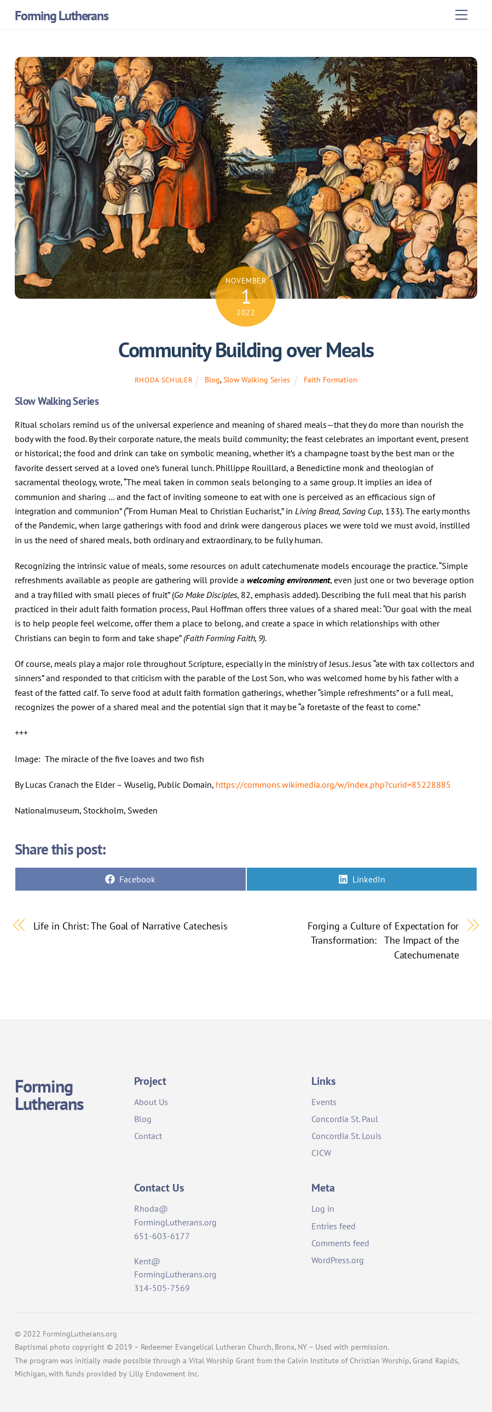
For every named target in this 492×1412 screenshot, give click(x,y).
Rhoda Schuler (164, 380)
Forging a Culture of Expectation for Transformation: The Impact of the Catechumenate (383, 940)
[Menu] (461, 15)
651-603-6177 (162, 1235)
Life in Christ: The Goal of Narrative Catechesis (130, 925)
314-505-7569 (162, 1287)
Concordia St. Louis (346, 1135)
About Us (151, 1101)
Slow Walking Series (256, 379)
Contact (148, 1135)
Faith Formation (330, 379)
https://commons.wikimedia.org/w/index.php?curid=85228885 (333, 784)
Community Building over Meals (245, 349)
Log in (322, 1208)
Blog (212, 379)
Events (324, 1101)
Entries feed (333, 1226)
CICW (321, 1152)
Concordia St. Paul (344, 1118)
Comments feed (340, 1242)
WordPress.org (337, 1259)
